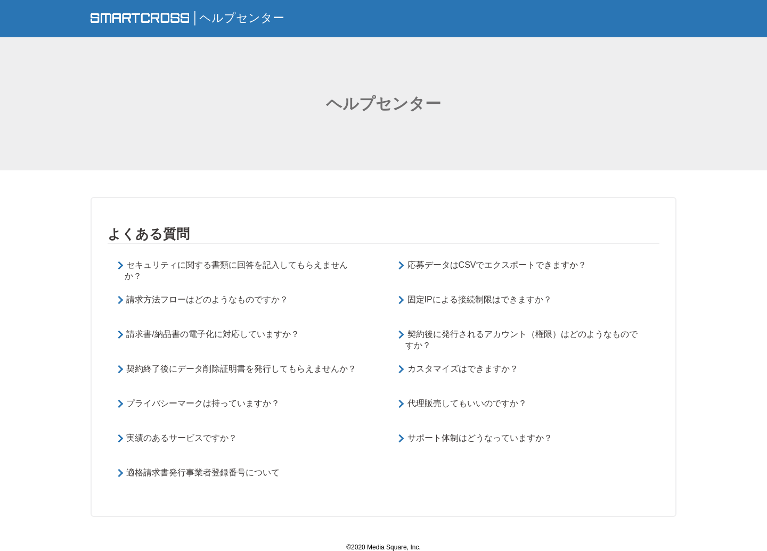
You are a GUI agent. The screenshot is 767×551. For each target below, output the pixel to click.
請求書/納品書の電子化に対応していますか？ (212, 334)
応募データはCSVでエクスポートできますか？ (497, 264)
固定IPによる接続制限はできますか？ (479, 299)
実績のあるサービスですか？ (181, 437)
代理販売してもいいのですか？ (467, 403)
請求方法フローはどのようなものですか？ (207, 299)
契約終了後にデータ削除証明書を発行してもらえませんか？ (241, 368)
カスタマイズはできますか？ (462, 368)
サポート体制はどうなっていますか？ (479, 437)
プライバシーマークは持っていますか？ (203, 403)
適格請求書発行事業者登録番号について (203, 472)
